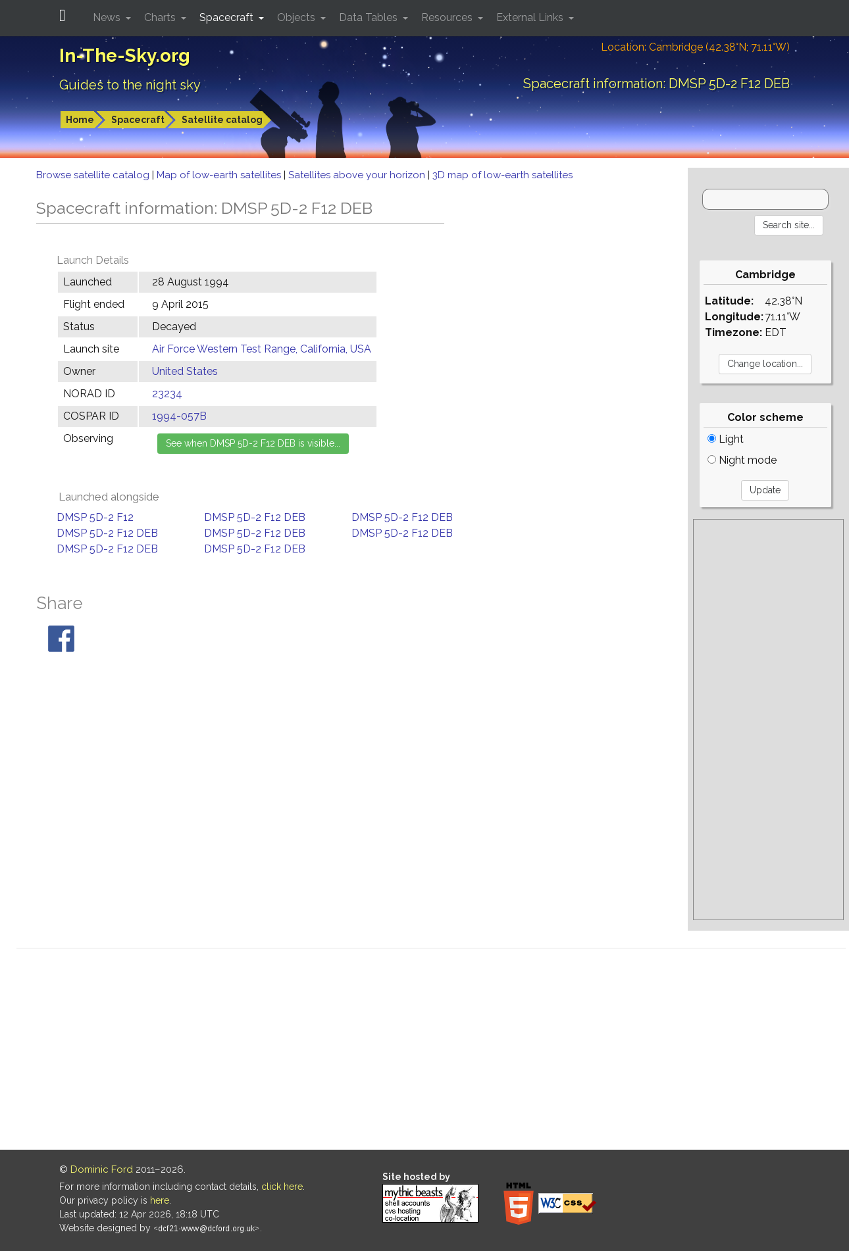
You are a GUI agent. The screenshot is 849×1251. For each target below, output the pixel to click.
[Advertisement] (768, 719)
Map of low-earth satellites (220, 175)
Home (80, 119)
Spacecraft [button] (227, 17)
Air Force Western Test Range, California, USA (261, 349)
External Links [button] (531, 17)
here (159, 1200)
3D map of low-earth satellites (502, 175)
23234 (167, 393)
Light (726, 439)
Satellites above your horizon (358, 175)
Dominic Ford (101, 1169)
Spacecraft (138, 119)
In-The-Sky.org (124, 55)
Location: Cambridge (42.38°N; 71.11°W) (695, 47)
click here (282, 1186)
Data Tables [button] (369, 17)
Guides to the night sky (130, 85)
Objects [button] (297, 17)
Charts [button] (161, 17)
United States (185, 371)
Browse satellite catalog (94, 175)
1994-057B (179, 416)
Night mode (742, 460)
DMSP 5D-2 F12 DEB (254, 517)
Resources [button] (448, 17)
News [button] (108, 17)
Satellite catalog (222, 119)
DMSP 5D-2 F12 (95, 517)
